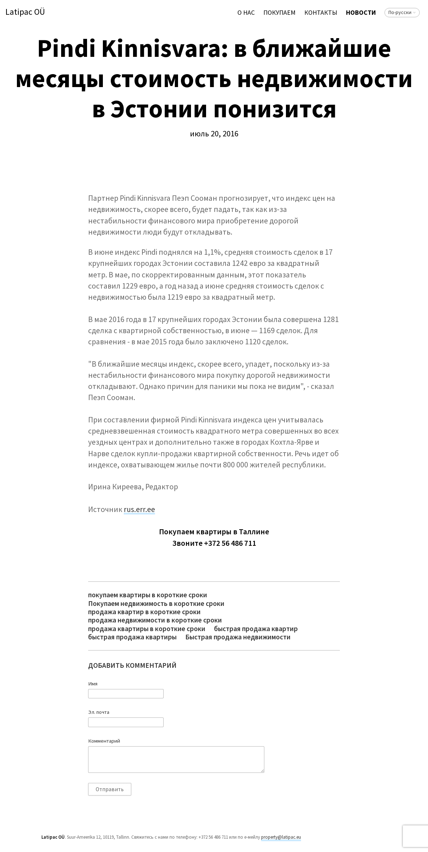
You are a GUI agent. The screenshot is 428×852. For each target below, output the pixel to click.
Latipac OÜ (25, 12)
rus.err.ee (139, 509)
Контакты (320, 12)
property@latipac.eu (281, 837)
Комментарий (104, 741)
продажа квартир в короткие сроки (144, 612)
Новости (361, 12)
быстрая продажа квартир (256, 629)
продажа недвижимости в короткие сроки (155, 620)
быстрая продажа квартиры (132, 637)
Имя (92, 683)
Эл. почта (98, 712)
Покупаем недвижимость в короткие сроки (156, 603)
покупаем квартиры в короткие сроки (147, 595)
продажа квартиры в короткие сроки (146, 629)
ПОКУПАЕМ (279, 12)
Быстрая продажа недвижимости (238, 637)
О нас (246, 12)
